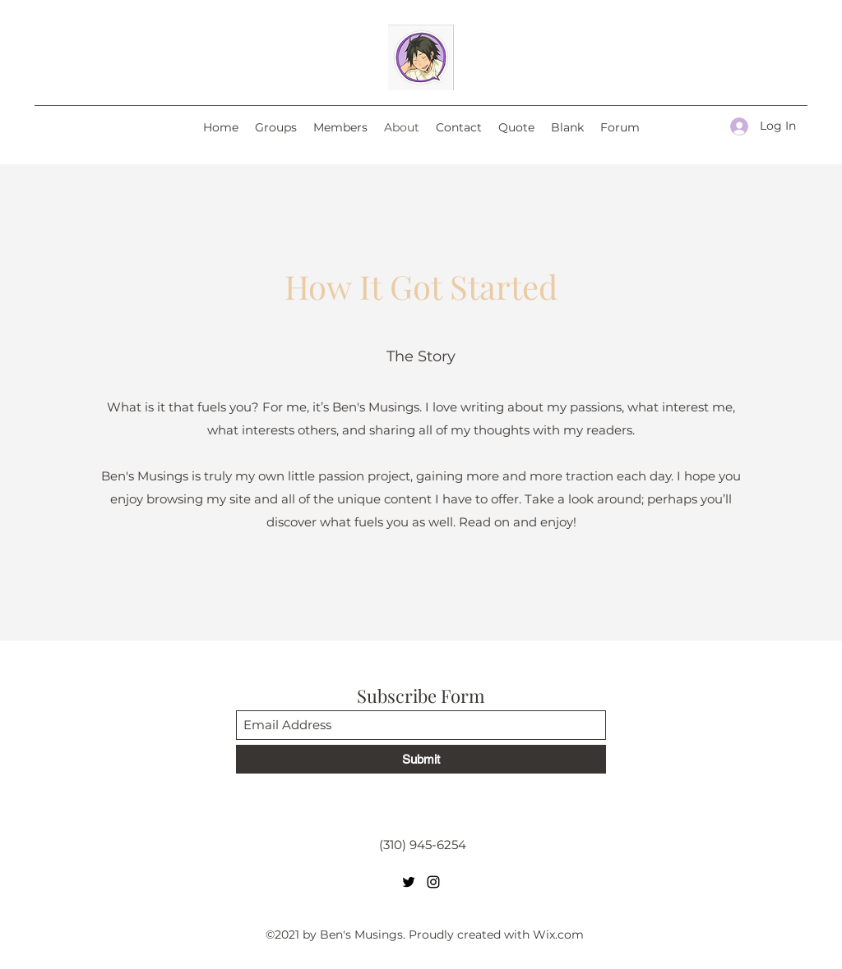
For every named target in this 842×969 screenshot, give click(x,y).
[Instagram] (433, 882)
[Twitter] (408, 882)
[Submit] (421, 759)
